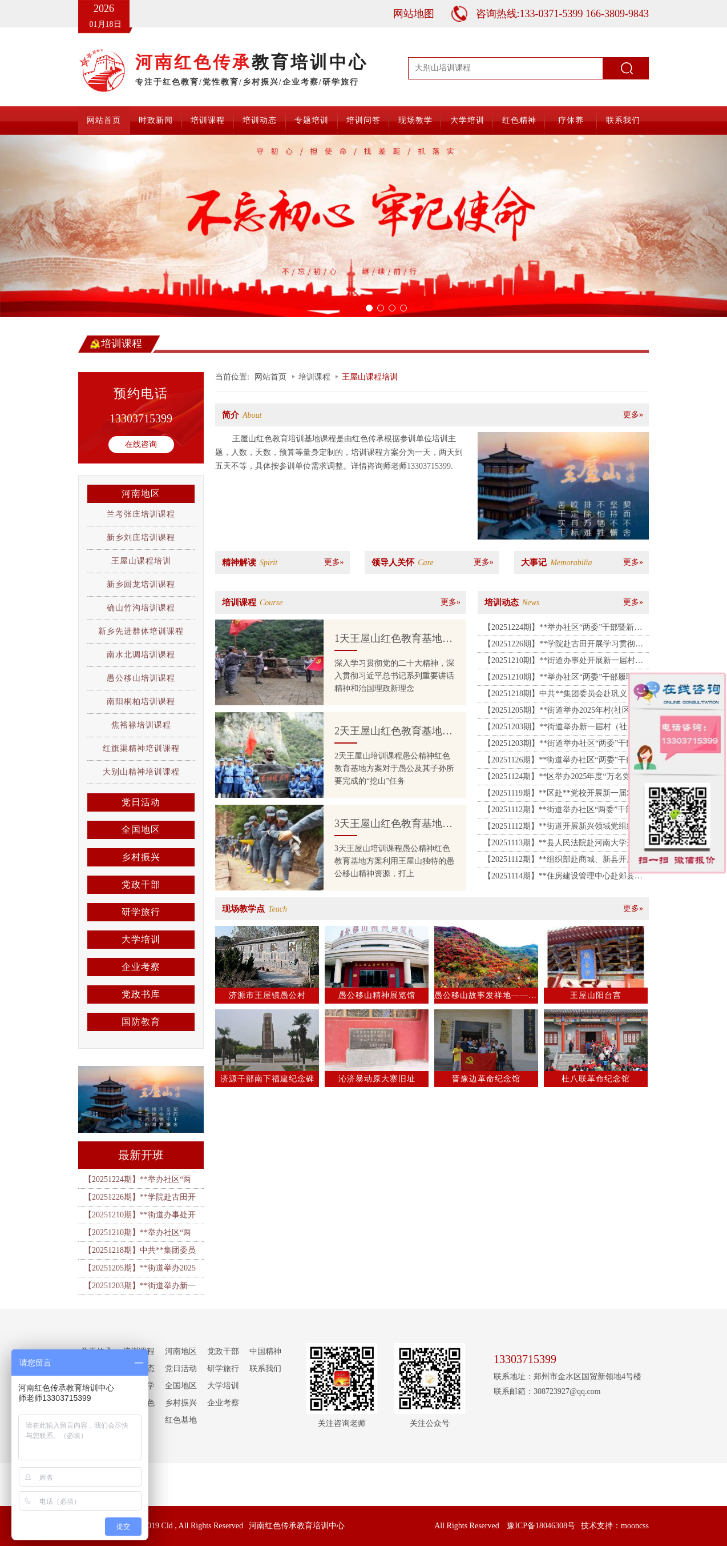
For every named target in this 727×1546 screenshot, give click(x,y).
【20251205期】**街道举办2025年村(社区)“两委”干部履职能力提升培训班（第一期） (563, 712)
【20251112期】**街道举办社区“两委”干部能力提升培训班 (562, 811)
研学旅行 (141, 912)
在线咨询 (141, 444)
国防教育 (141, 1021)
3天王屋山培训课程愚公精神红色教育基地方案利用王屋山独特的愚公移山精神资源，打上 (394, 861)
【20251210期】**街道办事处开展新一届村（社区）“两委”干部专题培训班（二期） (559, 662)
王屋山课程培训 (141, 561)
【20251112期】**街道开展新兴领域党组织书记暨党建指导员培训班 (563, 828)
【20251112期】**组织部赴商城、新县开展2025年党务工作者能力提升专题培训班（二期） (559, 861)
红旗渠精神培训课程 (141, 748)
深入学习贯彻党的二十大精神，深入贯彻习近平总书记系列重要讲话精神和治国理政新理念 (394, 676)
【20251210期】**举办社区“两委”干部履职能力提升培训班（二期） (562, 679)
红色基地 (181, 1420)
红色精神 (519, 120)
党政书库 (141, 994)
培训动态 (260, 120)
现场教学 (415, 120)
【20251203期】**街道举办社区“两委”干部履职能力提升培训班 (562, 745)
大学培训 (467, 120)
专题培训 (311, 120)
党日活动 (141, 802)
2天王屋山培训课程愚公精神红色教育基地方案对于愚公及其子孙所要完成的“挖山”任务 (394, 768)
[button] (54, 226)
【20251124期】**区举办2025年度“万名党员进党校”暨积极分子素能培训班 (565, 778)
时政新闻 (156, 120)
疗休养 (571, 120)
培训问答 (363, 120)
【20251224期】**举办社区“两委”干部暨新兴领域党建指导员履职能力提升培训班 (562, 629)
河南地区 (141, 493)
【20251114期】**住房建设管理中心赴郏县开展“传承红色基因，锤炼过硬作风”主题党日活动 (563, 878)
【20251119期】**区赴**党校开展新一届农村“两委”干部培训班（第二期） (559, 795)
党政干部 (141, 884)
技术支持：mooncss (615, 1525)
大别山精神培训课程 (141, 772)
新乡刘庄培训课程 (141, 537)
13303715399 (141, 418)
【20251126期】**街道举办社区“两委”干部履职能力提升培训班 (562, 762)
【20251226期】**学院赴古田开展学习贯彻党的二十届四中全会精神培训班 (563, 646)
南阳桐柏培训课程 (141, 701)
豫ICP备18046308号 (541, 1525)
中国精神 (265, 1351)
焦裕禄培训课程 (141, 725)
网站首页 (104, 120)
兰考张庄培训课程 (141, 514)
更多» (633, 414)
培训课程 (208, 120)
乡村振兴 (141, 857)
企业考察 (141, 967)
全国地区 (141, 829)
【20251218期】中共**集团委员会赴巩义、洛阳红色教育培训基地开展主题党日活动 (563, 695)
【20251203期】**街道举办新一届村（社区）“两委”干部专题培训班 (555, 728)
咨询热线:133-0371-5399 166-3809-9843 (562, 13)
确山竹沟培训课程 (141, 608)
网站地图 (413, 13)
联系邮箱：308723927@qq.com (547, 1391)
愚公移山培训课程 (141, 678)
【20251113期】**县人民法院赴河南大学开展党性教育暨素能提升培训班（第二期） (563, 844)
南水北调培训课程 (141, 654)
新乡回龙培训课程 (141, 584)
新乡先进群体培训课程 (141, 631)
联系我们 (623, 120)
